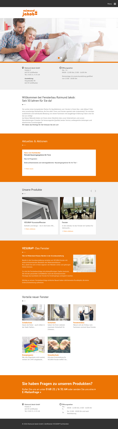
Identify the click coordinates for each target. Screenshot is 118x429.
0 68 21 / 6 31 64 (34, 75)
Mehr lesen (29, 169)
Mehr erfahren (30, 229)
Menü (111, 4)
